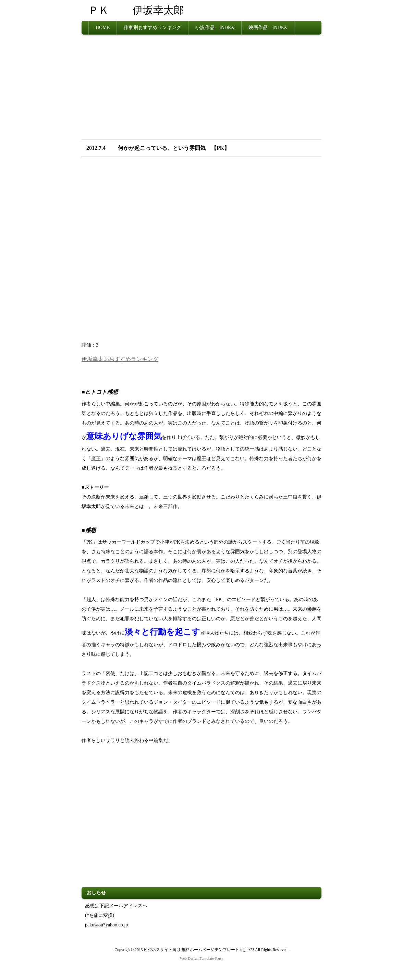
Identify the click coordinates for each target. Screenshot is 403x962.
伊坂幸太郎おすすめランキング (120, 359)
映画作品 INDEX (268, 27)
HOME (103, 27)
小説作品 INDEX (214, 27)
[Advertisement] (201, 89)
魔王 (96, 458)
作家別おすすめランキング (152, 27)
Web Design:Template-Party (201, 958)
